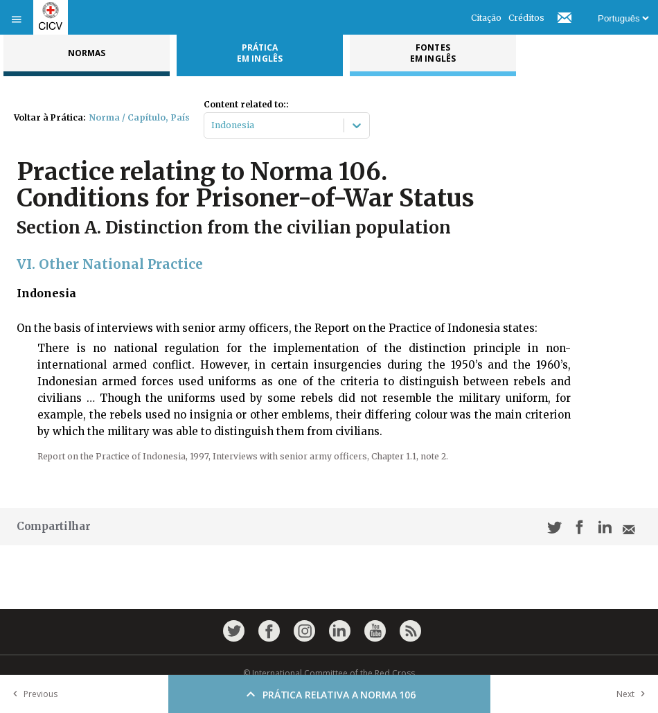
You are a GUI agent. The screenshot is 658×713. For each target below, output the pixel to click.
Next (633, 694)
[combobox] (212, 125)
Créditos (526, 17)
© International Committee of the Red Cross (329, 673)
